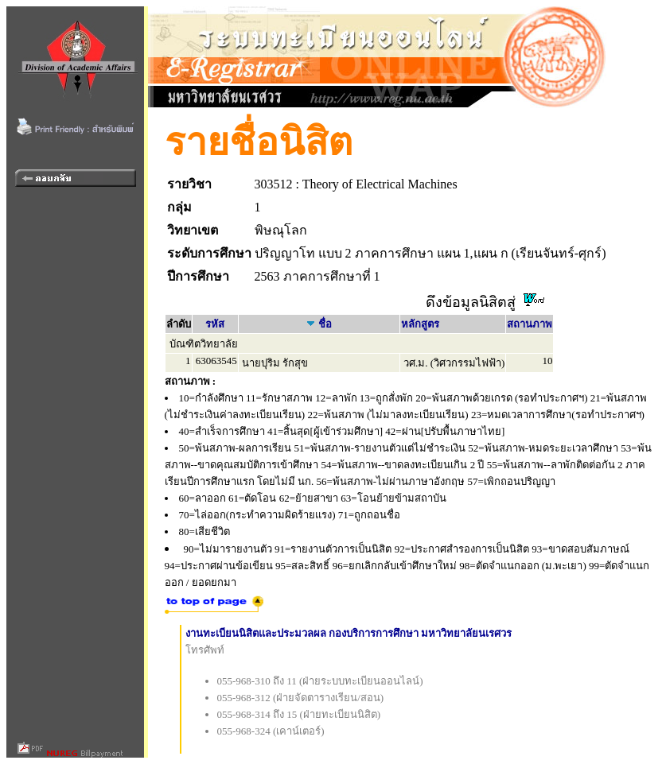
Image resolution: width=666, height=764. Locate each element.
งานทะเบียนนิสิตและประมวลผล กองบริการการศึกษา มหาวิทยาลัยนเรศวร (348, 633)
